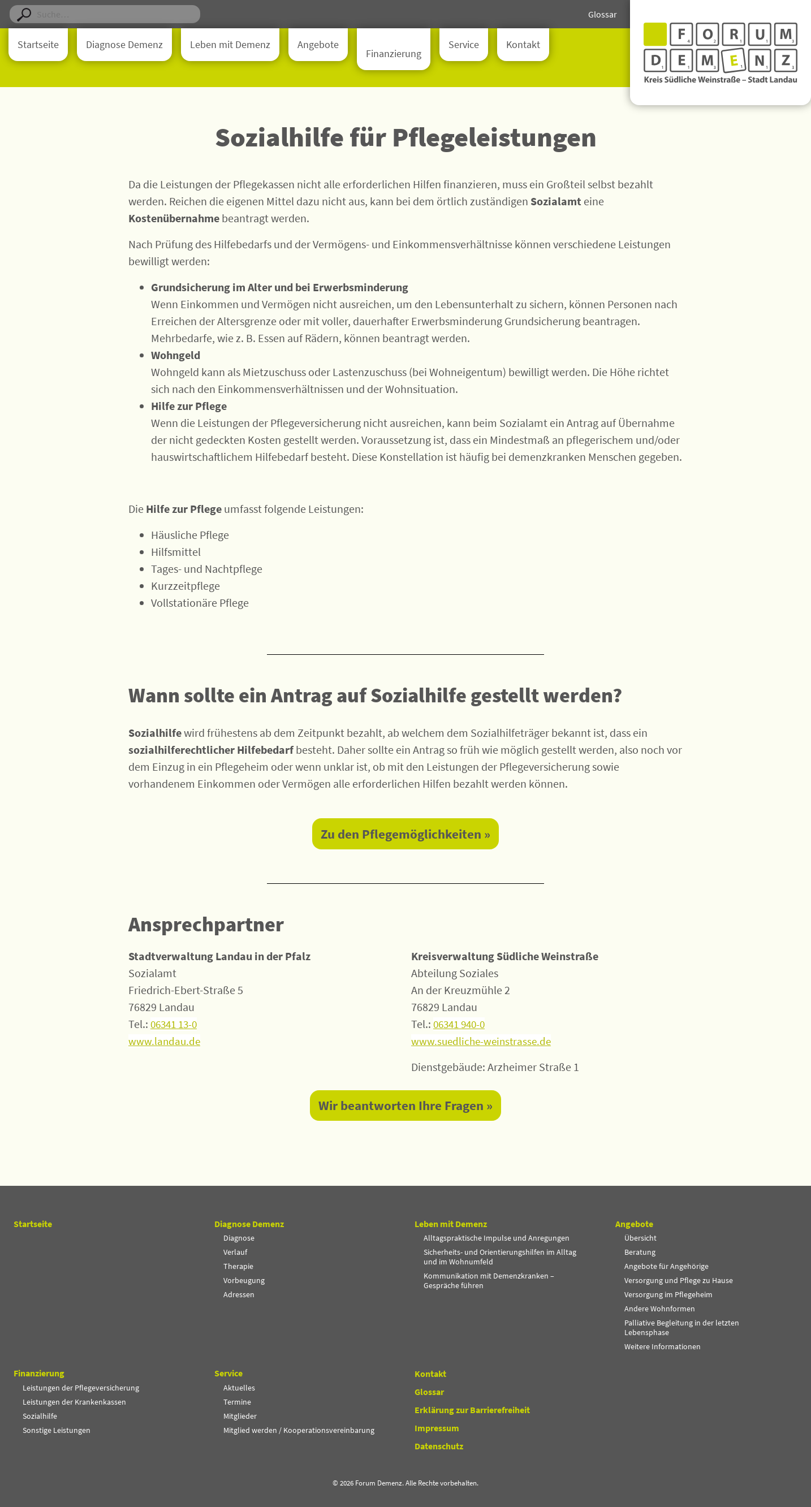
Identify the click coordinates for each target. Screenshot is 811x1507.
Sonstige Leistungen (56, 1430)
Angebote (318, 44)
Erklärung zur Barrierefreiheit (472, 1409)
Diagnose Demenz (124, 44)
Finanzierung (393, 54)
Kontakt (523, 44)
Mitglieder (240, 1416)
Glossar (602, 14)
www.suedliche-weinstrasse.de (483, 1042)
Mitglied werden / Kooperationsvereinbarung (298, 1430)
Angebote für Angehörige (666, 1266)
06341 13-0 (175, 1025)
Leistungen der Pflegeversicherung (81, 1388)
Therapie (238, 1266)
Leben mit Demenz (230, 44)
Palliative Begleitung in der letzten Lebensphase (681, 1327)
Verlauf (235, 1252)
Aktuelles (239, 1388)
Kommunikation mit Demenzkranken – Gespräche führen (489, 1280)
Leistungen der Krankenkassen (74, 1402)
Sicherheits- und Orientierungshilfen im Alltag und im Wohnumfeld (500, 1257)
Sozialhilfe (40, 1416)
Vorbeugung (244, 1280)
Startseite (38, 44)
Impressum (437, 1427)
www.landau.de (165, 1042)
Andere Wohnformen (659, 1308)
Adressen (238, 1294)
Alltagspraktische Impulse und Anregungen (497, 1238)
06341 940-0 (461, 1025)
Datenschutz (439, 1445)
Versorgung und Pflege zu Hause (678, 1280)
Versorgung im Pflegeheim (668, 1294)
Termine (237, 1402)
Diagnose (238, 1238)
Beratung (639, 1252)
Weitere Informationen (662, 1346)
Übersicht (640, 1238)
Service (463, 44)
